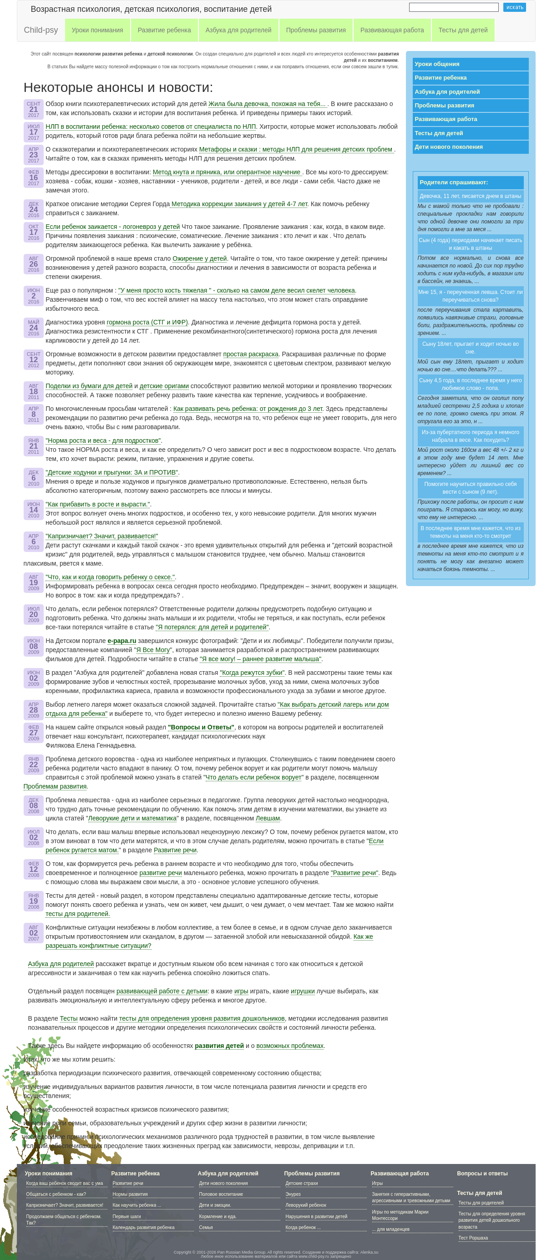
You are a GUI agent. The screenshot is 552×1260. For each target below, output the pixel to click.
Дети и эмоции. (215, 1205)
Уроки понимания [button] (97, 30)
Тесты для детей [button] (463, 30)
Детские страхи (302, 1183)
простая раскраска (251, 354)
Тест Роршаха (473, 1237)
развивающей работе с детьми (162, 991)
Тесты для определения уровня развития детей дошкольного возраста (492, 1220)
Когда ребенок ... (303, 1227)
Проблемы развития (445, 105)
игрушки (303, 991)
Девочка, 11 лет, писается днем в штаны (470, 196)
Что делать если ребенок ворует (254, 777)
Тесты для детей (439, 133)
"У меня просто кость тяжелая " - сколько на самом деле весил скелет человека (236, 290)
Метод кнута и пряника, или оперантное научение (227, 172)
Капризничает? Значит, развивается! (64, 1205)
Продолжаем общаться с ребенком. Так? (64, 1219)
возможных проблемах (290, 1045)
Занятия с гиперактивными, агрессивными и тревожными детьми (411, 1197)
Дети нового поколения (449, 146)
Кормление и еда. (218, 1216)
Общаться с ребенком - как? (56, 1194)
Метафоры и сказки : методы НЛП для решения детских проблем (296, 149)
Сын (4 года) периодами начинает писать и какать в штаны (470, 244)
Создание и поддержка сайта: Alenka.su (341, 1252)
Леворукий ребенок (306, 1205)
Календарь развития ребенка (144, 1227)
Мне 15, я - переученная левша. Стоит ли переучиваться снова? (470, 296)
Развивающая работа (446, 119)
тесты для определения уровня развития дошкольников (202, 1018)
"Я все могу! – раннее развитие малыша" (260, 659)
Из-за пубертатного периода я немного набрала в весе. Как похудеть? (470, 436)
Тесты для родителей (481, 1202)
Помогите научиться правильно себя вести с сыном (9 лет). (471, 488)
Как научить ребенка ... (137, 1205)
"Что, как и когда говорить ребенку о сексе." (110, 577)
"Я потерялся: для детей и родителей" (212, 627)
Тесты (69, 1018)
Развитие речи (175, 850)
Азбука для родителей (61, 963)
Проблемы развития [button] (316, 30)
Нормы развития (130, 1194)
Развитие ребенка (441, 77)
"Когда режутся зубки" (252, 672)
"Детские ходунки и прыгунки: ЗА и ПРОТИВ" (112, 472)
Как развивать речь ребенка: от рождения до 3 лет (247, 408)
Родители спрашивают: (454, 182)
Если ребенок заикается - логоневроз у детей (113, 226)
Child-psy (41, 30)
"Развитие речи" (354, 872)
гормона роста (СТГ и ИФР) (146, 322)
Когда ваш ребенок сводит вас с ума (64, 1183)
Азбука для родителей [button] (239, 30)
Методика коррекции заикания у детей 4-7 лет (238, 203)
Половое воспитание (221, 1194)
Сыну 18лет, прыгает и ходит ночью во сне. (470, 348)
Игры (377, 1183)
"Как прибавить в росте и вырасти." (98, 504)
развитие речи (161, 872)
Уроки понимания (49, 1173)
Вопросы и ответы (482, 1173)
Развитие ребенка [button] (164, 30)
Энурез (293, 1194)
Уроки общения (437, 64)
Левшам (268, 818)
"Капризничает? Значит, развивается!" (102, 536)
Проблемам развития (55, 786)
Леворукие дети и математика (132, 818)
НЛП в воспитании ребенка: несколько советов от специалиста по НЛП (151, 126)
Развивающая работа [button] (392, 30)
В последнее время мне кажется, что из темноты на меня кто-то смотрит (470, 532)
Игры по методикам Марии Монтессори (400, 1215)
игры (241, 991)
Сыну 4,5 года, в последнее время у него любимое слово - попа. (470, 384)
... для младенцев (391, 1229)
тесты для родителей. (78, 913)
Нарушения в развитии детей (317, 1216)
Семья (206, 1227)
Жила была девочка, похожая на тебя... (267, 103)
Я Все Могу (153, 649)
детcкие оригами (164, 386)
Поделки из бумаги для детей (89, 386)
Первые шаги (127, 1216)
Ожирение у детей (199, 258)
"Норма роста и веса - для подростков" (103, 440)
